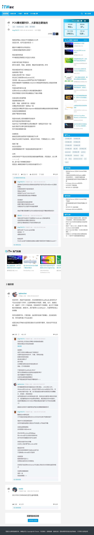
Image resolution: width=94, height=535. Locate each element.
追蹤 (41, 174)
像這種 (20, 346)
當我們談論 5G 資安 (79, 43)
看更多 (86, 40)
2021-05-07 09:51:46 (39, 227)
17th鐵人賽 (68, 145)
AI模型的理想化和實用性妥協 (80, 106)
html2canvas (20, 26)
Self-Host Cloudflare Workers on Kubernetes (80, 116)
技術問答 (5, 13)
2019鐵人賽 (83, 148)
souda (21, 489)
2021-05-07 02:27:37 (36, 215)
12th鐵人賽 (77, 145)
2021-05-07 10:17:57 (39, 384)
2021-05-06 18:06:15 (39, 338)
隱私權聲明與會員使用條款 (68, 531)
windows (76, 155)
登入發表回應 (17, 479)
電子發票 (32, 26)
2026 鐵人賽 (34, 13)
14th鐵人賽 (77, 142)
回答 (15, 174)
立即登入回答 (33, 520)
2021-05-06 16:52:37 (33, 296)
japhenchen (23, 293)
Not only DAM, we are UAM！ (79, 51)
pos (14, 26)
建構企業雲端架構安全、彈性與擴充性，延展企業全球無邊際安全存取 (80, 86)
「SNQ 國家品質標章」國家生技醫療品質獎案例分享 (80, 78)
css (85, 158)
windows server (78, 158)
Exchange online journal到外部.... (74, 183)
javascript (67, 152)
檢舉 (55, 174)
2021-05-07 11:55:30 (39, 412)
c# (66, 158)
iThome (37, 531)
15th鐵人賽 (68, 138)
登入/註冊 (88, 13)
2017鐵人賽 (68, 155)
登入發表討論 (17, 244)
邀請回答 (33, 174)
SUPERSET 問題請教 (71, 185)
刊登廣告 (43, 531)
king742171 (16, 30)
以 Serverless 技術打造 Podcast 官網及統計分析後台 (80, 70)
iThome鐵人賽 (79, 21)
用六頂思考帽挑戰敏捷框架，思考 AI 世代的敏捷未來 (80, 96)
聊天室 (26, 13)
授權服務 (49, 531)
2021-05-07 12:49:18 (33, 491)
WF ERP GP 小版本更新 (72, 187)
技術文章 (13, 13)
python (83, 152)
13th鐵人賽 (68, 142)
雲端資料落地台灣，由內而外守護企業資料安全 (80, 59)
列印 (26, 26)
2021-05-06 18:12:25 (39, 182)
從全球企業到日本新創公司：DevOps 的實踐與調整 (80, 125)
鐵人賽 (75, 148)
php (82, 155)
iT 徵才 (20, 13)
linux (70, 158)
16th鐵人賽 (77, 138)
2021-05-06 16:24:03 (26, 30)
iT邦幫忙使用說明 (82, 531)
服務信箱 (56, 531)
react (66, 162)
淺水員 (20, 215)
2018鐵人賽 (76, 152)
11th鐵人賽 (68, 148)
